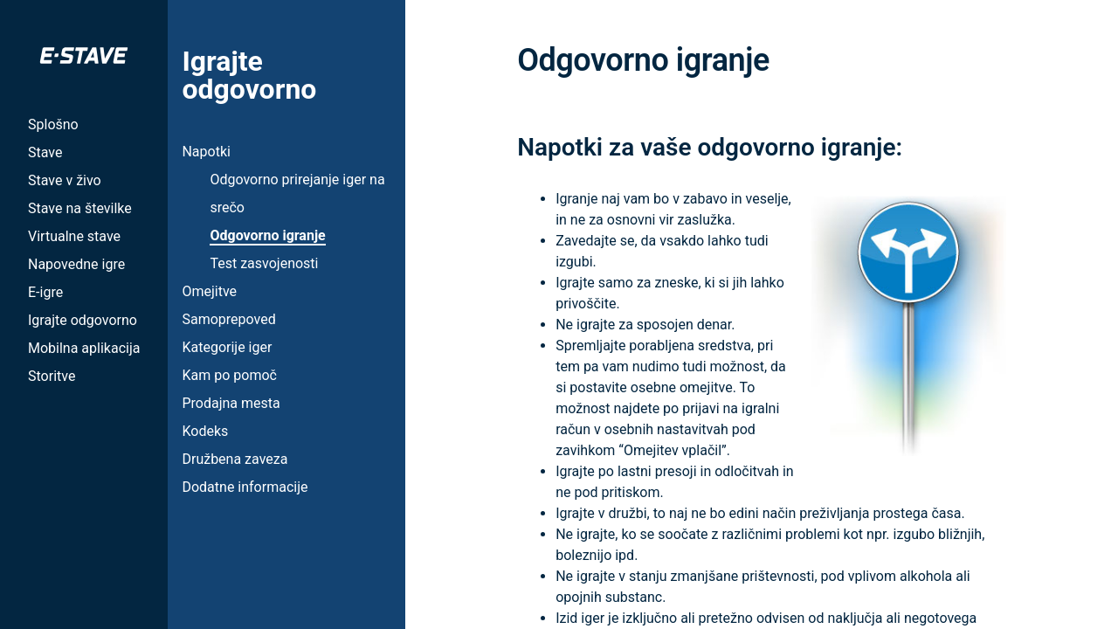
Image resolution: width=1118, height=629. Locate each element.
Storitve (51, 376)
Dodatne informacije (244, 487)
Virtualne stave (74, 236)
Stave (45, 152)
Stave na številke (80, 208)
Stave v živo (64, 180)
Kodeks (205, 431)
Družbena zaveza (234, 459)
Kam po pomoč (229, 375)
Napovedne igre (76, 264)
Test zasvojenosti (264, 263)
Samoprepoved (228, 319)
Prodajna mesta (231, 403)
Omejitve (209, 291)
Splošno (53, 124)
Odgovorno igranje (267, 235)
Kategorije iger (227, 347)
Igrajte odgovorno (82, 320)
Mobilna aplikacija (84, 348)
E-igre (45, 292)
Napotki (206, 151)
